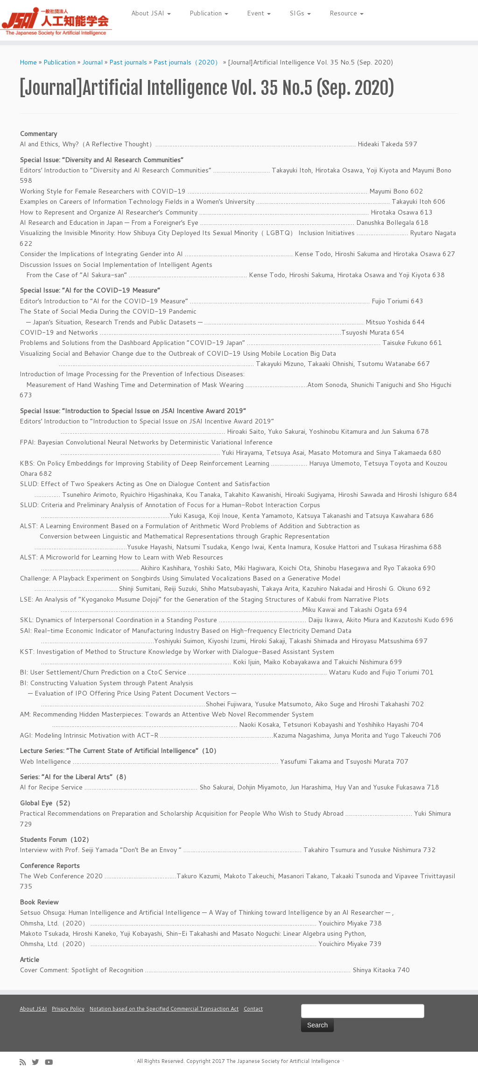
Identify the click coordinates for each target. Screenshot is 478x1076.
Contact (253, 1008)
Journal (92, 62)
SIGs (300, 13)
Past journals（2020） (187, 62)
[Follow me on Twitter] (38, 1062)
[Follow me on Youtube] (52, 1062)
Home (28, 62)
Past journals (128, 62)
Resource (347, 13)
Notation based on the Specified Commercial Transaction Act (164, 1008)
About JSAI (151, 13)
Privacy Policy (68, 1008)
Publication (209, 13)
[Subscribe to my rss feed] (26, 1062)
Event (259, 13)
